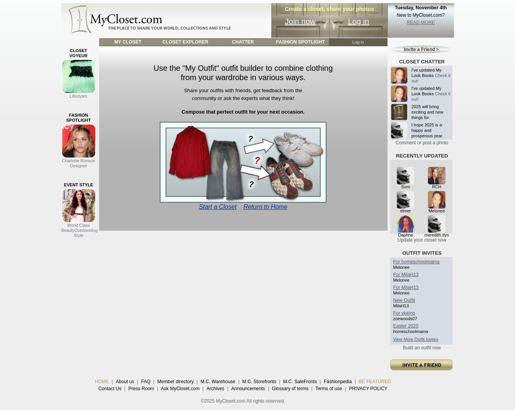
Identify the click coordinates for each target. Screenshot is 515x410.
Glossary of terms (290, 388)
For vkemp (404, 313)
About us (125, 381)
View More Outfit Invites (415, 339)
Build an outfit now (422, 347)
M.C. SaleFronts (300, 381)
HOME (102, 381)
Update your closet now (422, 240)
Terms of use (328, 388)
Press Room (141, 388)
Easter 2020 (406, 326)
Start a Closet (218, 206)
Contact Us (109, 388)
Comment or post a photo (422, 142)
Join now (300, 21)
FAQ (145, 381)
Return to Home (265, 206)
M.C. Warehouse (218, 381)
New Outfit (404, 300)
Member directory (175, 381)
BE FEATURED (375, 381)
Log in (358, 21)
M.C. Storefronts (259, 381)
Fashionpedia (338, 381)
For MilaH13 (406, 274)
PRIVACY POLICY (368, 388)
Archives (215, 388)
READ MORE (421, 22)
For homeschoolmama (416, 262)
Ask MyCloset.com (180, 388)
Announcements (248, 388)
